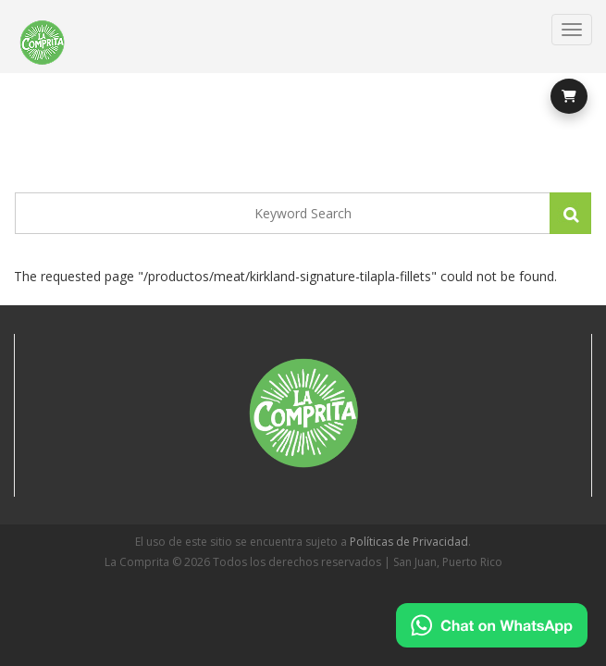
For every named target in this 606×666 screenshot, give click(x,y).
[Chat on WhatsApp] (491, 625)
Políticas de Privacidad (409, 541)
